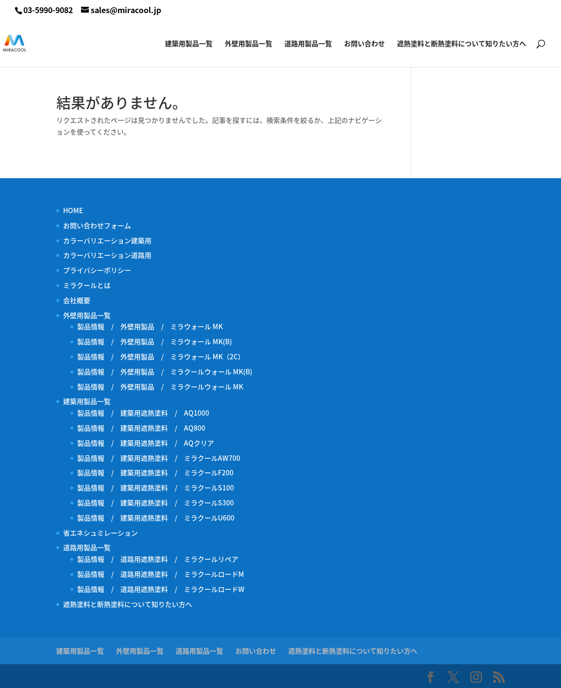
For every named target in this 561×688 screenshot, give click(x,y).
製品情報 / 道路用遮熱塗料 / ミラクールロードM (160, 574)
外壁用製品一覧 (248, 44)
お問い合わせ (364, 44)
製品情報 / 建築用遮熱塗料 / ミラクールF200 (155, 472)
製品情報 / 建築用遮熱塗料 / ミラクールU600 (155, 517)
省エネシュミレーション (100, 532)
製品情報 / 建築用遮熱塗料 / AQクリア (145, 443)
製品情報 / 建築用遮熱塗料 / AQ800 (141, 428)
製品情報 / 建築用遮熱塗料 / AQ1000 (143, 413)
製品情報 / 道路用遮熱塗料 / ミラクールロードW (161, 589)
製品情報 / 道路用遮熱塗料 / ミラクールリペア (157, 559)
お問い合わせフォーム (97, 225)
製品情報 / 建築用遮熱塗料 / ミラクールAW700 (158, 458)
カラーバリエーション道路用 (110, 255)
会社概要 (76, 300)
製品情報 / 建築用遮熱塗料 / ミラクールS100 (155, 487)
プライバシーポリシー (97, 270)
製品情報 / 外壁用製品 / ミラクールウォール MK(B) (168, 371)
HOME (73, 210)
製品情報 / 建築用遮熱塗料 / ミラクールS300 (155, 502)
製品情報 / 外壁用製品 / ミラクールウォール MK (163, 386)
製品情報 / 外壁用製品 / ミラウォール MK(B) (154, 341)
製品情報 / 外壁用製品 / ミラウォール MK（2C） (161, 356)
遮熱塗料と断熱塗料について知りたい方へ (461, 44)
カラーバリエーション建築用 (110, 240)
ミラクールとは (87, 285)
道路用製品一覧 (308, 44)
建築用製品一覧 (189, 44)
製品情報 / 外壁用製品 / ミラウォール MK (150, 326)
